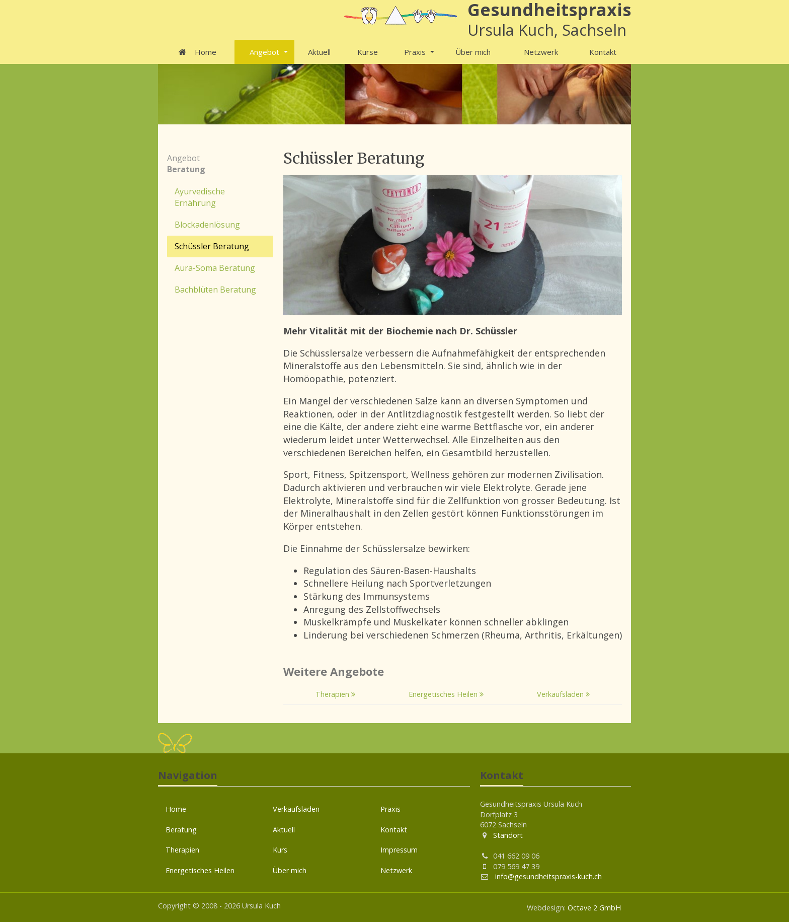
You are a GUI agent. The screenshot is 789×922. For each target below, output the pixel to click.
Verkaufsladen (563, 694)
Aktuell (319, 52)
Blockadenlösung (207, 224)
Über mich (473, 52)
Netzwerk (541, 52)
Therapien (335, 694)
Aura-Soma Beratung (215, 267)
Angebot (264, 52)
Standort (508, 835)
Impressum (399, 850)
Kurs (280, 850)
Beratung (181, 829)
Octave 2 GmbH (594, 907)
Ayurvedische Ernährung (200, 197)
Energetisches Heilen (446, 694)
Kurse (367, 52)
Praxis (415, 52)
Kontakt (602, 52)
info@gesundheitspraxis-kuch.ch (547, 876)
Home (196, 52)
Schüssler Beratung (212, 246)
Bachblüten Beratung (215, 289)
